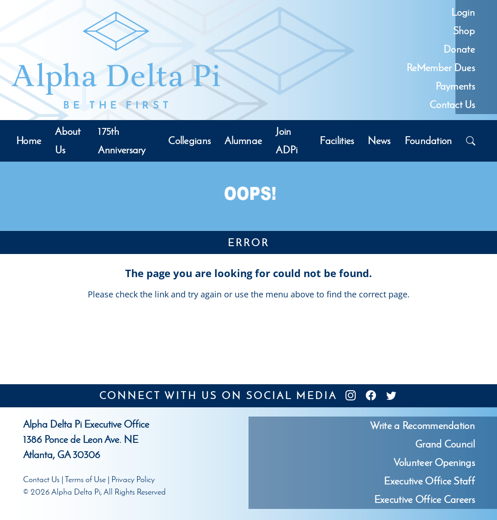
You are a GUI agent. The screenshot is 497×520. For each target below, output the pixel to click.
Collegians (189, 140)
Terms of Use (85, 479)
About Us (68, 140)
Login (463, 12)
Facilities (337, 140)
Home (28, 140)
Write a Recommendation (422, 425)
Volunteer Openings (434, 462)
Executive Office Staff (429, 481)
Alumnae (243, 140)
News (379, 140)
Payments (455, 86)
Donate (459, 49)
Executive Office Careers (424, 499)
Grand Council (445, 444)
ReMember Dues (440, 67)
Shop (464, 30)
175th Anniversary (121, 140)
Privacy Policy (133, 479)
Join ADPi (286, 140)
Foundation (428, 140)
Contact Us (452, 104)
